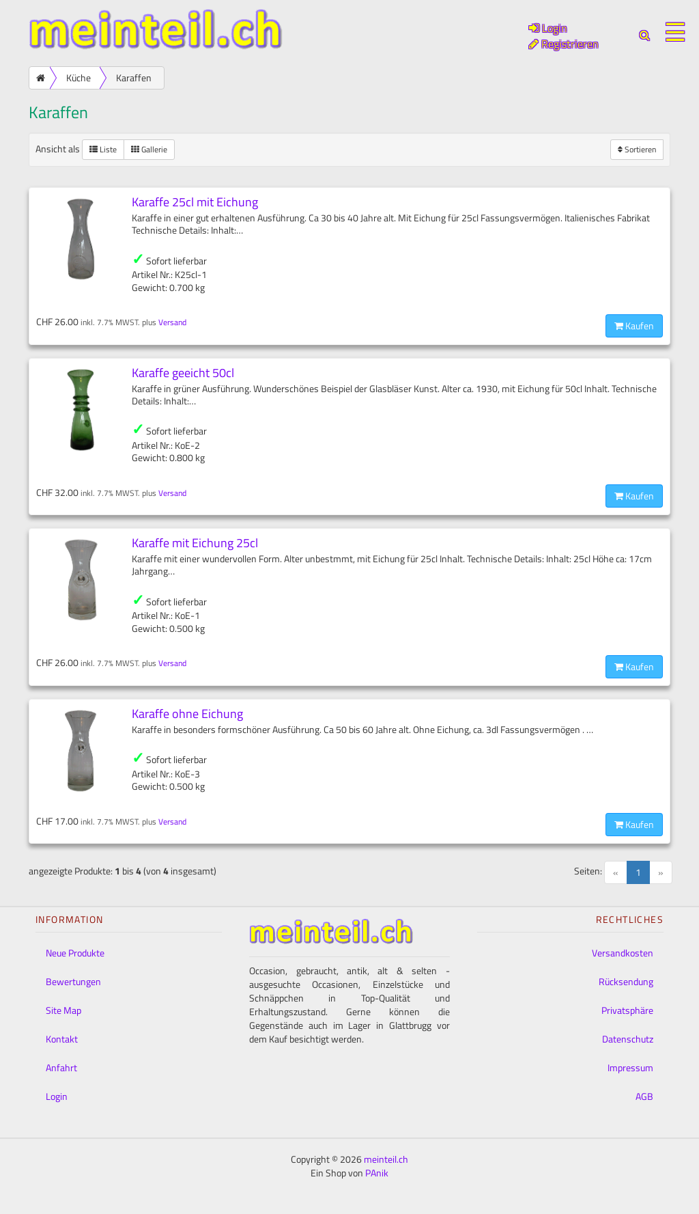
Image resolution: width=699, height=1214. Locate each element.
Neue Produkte (75, 953)
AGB (644, 1096)
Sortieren (637, 149)
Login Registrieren (564, 36)
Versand (172, 322)
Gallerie (149, 149)
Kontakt (62, 1039)
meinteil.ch (386, 1159)
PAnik (376, 1172)
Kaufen (634, 325)
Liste (103, 149)
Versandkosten (622, 953)
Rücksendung (626, 981)
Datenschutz (627, 1039)
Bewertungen (73, 981)
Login (57, 1096)
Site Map (63, 1010)
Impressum (630, 1067)
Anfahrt (61, 1067)
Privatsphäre (627, 1010)
